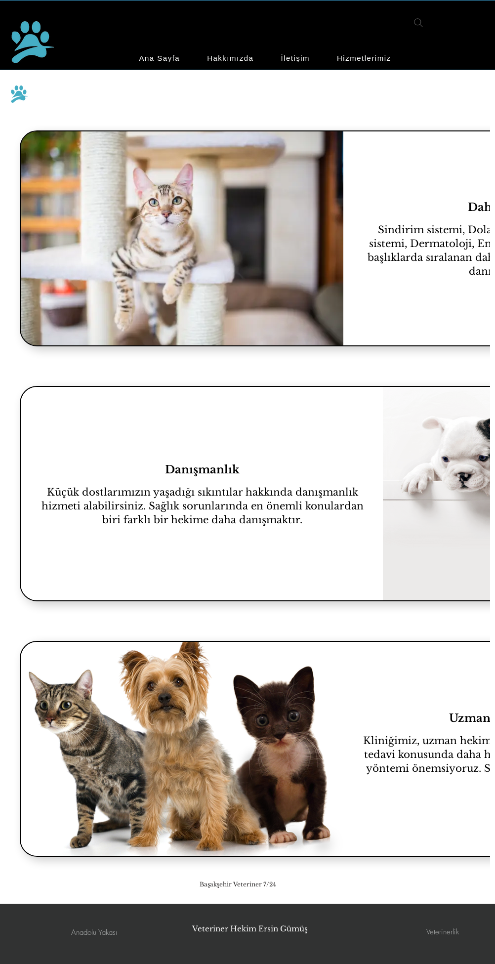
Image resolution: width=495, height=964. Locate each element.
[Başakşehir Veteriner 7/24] (238, 884)
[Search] (418, 22)
